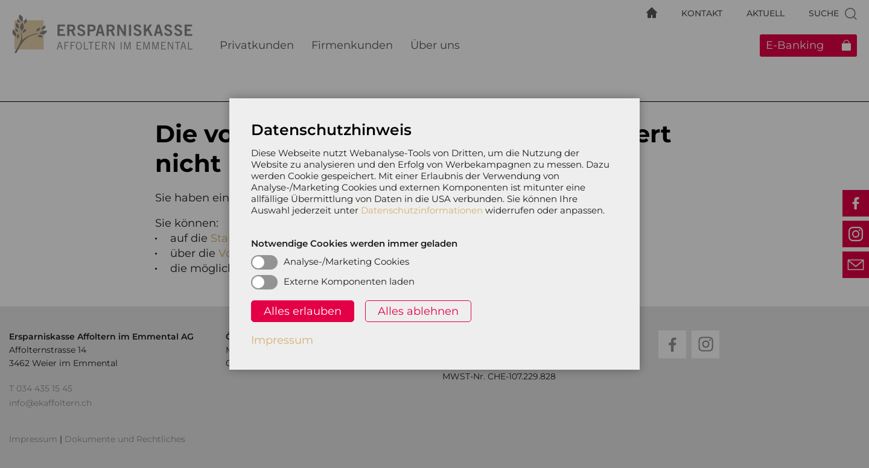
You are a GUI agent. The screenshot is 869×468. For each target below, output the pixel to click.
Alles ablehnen (418, 311)
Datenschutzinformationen (422, 210)
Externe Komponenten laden (349, 281)
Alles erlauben (303, 311)
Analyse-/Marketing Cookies (346, 261)
